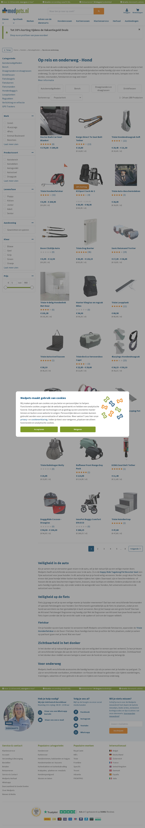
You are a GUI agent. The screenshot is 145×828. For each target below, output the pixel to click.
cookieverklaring (39, 419)
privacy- (24, 419)
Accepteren (39, 429)
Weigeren (78, 429)
